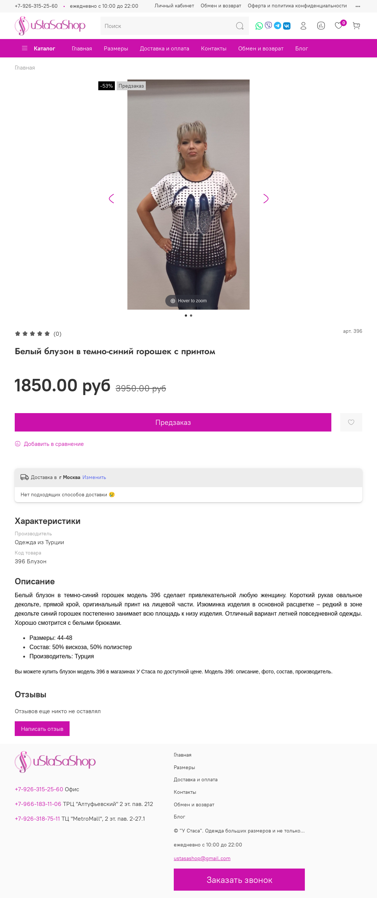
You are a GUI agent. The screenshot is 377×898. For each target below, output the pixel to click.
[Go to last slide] (111, 198)
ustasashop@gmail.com (202, 858)
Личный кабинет (174, 5)
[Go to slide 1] (186, 315)
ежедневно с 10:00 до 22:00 (104, 6)
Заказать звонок (239, 879)
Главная (82, 48)
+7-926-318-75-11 (37, 818)
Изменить (94, 477)
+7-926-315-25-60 (36, 6)
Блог (301, 48)
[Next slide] (266, 198)
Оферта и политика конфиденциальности (297, 5)
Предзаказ (173, 422)
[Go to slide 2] (191, 315)
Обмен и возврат (221, 5)
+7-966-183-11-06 (38, 803)
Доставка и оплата (164, 48)
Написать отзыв (42, 728)
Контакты (213, 48)
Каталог (38, 48)
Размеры (116, 48)
